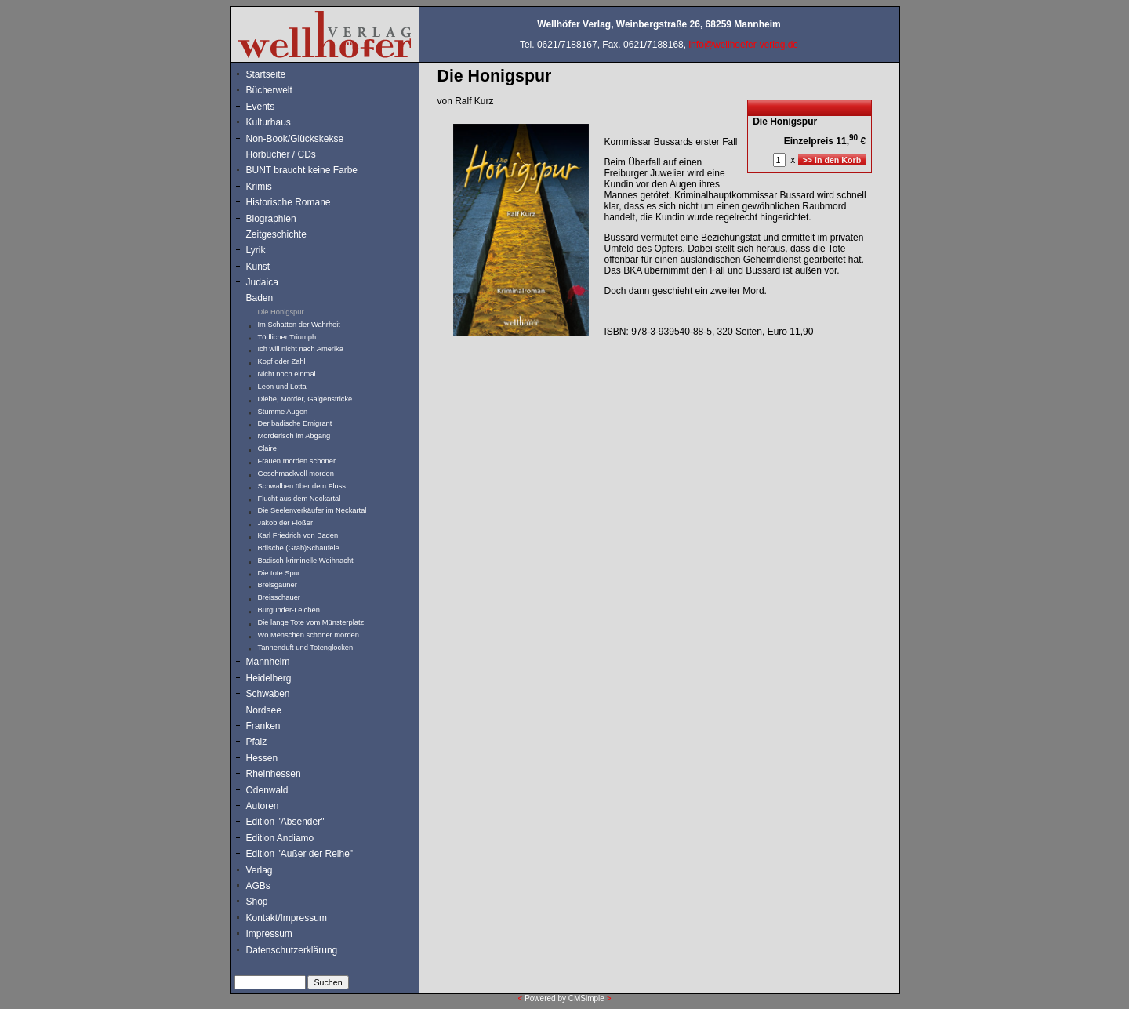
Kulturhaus (280, 122)
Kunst (258, 266)
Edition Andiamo (280, 838)
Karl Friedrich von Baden (298, 535)
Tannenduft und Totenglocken (306, 647)
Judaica (262, 282)
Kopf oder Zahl (282, 361)
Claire (267, 448)
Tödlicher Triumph (287, 337)
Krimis (259, 186)
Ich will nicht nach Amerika (300, 349)
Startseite (266, 74)
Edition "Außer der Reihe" (300, 853)
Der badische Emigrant (295, 423)
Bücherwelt (269, 90)
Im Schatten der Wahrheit (299, 324)
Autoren (262, 805)
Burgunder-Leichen (289, 610)
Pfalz (256, 741)
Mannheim (268, 661)
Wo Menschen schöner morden (308, 635)
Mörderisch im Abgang (294, 436)
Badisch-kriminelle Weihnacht (306, 560)
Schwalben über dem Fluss (302, 486)
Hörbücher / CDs (281, 154)
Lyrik (256, 250)
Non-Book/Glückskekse (296, 138)
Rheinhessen (273, 773)
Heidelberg (269, 678)
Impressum (269, 933)
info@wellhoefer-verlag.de (743, 44)
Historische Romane (288, 202)
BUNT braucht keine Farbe (302, 170)
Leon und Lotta (282, 386)
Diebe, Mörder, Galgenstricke (305, 399)
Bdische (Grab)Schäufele (298, 548)
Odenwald (267, 790)
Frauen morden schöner (297, 461)
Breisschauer (279, 597)
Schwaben (268, 693)
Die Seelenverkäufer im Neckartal (312, 510)
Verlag (259, 870)
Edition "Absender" (285, 821)
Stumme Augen (283, 412)
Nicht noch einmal (287, 374)
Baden (260, 297)
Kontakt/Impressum (286, 918)
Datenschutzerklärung (292, 950)
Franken (263, 725)
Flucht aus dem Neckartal (299, 499)
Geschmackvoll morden (296, 473)
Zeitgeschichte (276, 234)
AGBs (258, 885)
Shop (257, 901)
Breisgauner (277, 585)
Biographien (271, 218)
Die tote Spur (279, 573)
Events (277, 106)
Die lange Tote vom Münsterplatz (311, 622)
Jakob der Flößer (286, 523)
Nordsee (263, 710)
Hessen (262, 758)
